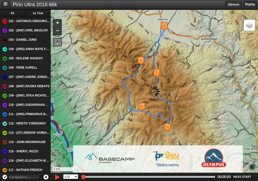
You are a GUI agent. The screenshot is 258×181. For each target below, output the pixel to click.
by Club (38, 13)
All (12, 13)
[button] (153, 73)
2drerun (233, 4)
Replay (250, 4)
